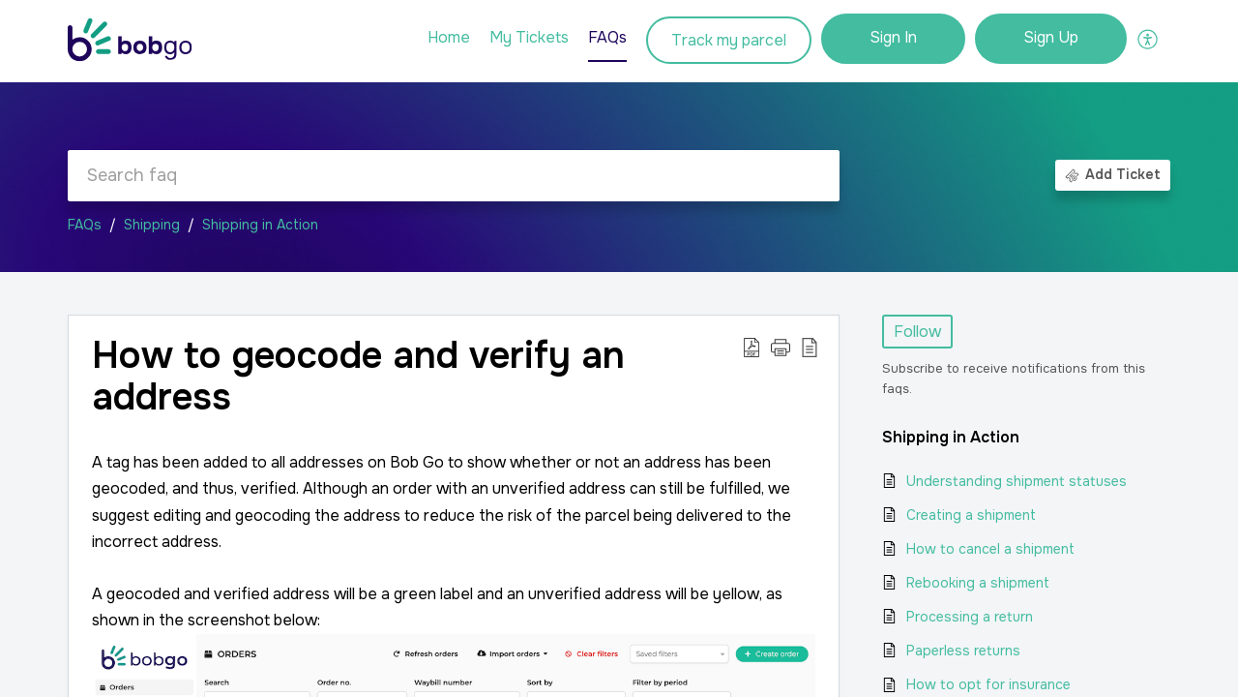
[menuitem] (893, 39)
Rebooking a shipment (977, 582)
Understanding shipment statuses (1016, 481)
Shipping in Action (260, 224)
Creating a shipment (971, 515)
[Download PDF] (751, 347)
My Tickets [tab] (529, 37)
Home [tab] (448, 37)
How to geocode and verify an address (358, 377)
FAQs (85, 224)
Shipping (152, 224)
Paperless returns (963, 650)
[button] (780, 347)
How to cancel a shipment (990, 549)
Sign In (893, 37)
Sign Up (1050, 37)
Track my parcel (728, 40)
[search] (454, 175)
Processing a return (969, 616)
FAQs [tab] (607, 37)
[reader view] (809, 347)
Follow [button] (917, 331)
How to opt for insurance (988, 684)
